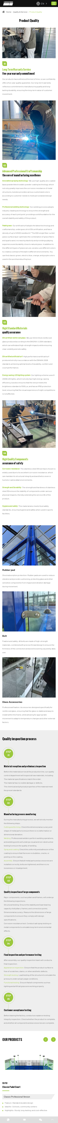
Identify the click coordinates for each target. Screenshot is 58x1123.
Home (8, 12)
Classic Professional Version (17, 1096)
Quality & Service (20, 12)
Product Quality (35, 12)
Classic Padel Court (11, 1086)
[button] (45, 1039)
